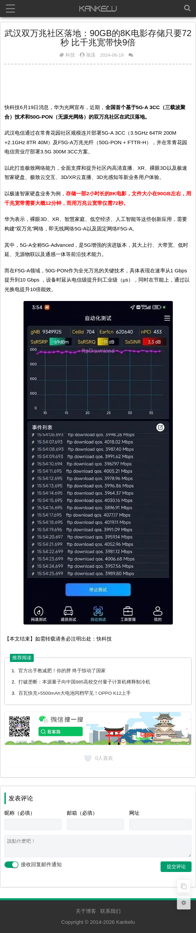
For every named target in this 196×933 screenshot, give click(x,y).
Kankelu (125, 922)
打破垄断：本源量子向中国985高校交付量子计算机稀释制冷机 (84, 681)
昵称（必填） (19, 813)
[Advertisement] (98, 86)
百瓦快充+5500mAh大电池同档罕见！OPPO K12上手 (74, 693)
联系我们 (110, 911)
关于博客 (86, 911)
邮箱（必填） (82, 813)
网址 (134, 813)
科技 (70, 55)
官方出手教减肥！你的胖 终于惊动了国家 (62, 670)
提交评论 (176, 866)
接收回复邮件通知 (33, 864)
